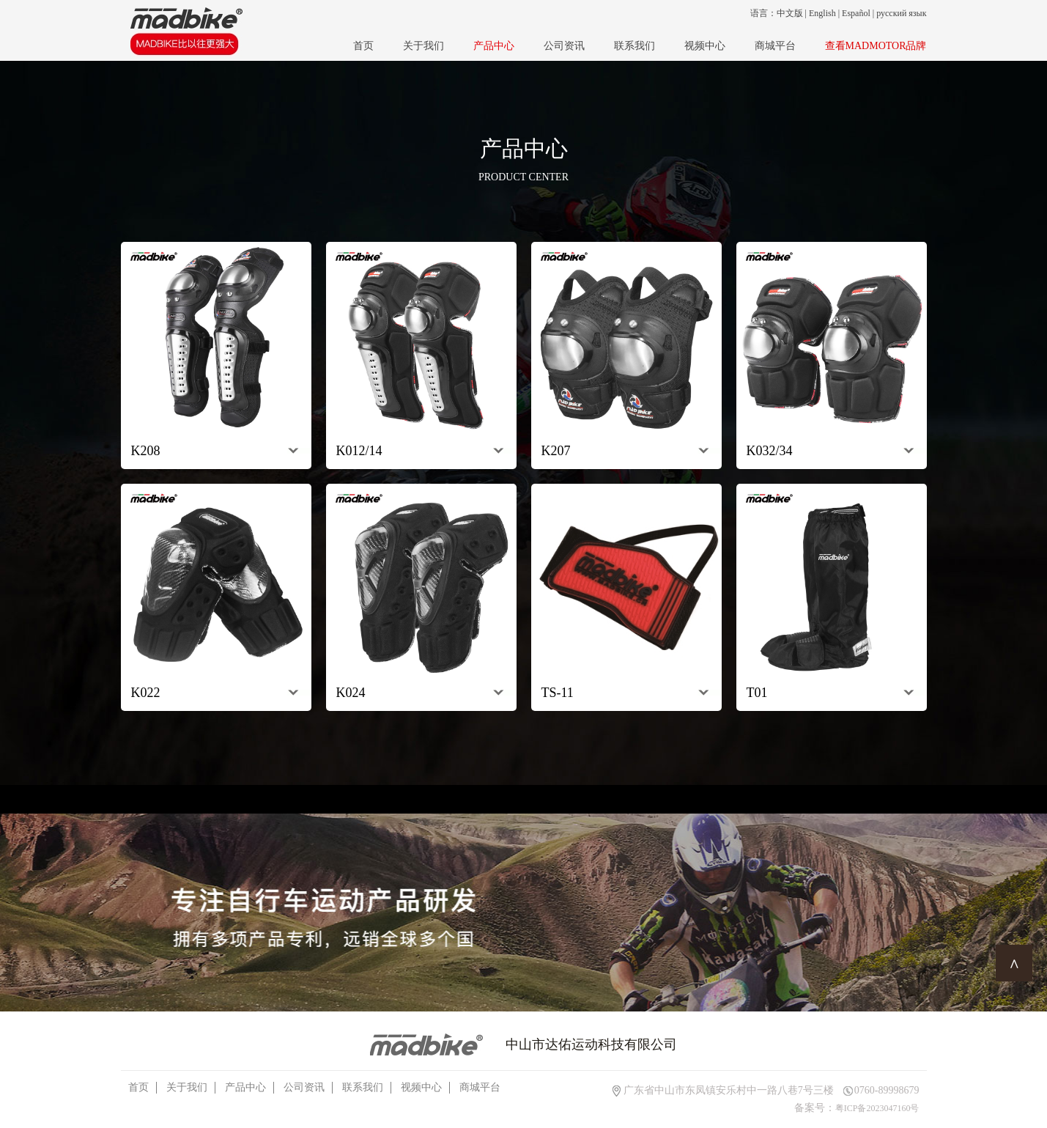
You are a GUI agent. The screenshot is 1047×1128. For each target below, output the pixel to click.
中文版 (790, 13)
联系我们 (634, 45)
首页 (363, 45)
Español (856, 13)
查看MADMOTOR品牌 (876, 45)
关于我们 (423, 45)
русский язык (901, 13)
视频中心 (704, 45)
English (822, 13)
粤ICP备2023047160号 (877, 1108)
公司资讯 (564, 45)
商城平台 (775, 45)
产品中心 (493, 45)
